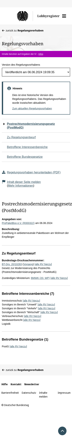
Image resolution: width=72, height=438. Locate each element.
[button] (64, 16)
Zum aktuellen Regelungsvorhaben (32, 108)
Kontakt (16, 384)
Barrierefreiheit (10, 392)
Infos (40, 54)
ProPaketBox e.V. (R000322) (18, 223)
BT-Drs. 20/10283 (12, 264)
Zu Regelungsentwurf (21, 137)
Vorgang (28, 264)
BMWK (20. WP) (40, 278)
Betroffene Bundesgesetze (25, 156)
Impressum (64, 392)
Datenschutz (29, 392)
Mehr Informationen (20, 185)
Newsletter (31, 384)
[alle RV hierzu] (43, 264)
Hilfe (4, 384)
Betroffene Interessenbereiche (27, 147)
